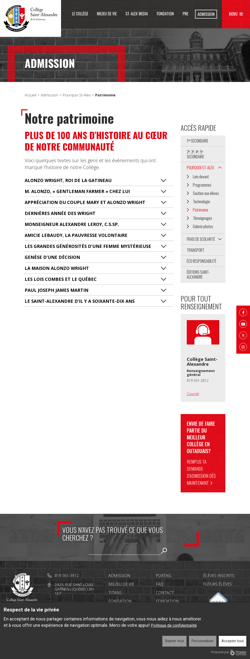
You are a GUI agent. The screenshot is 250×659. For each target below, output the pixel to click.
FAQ (159, 584)
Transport (195, 250)
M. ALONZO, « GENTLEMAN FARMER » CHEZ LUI (77, 191)
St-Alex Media (136, 14)
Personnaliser (203, 641)
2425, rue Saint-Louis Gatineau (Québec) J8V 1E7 (74, 589)
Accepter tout (232, 641)
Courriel (193, 393)
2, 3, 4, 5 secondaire (195, 154)
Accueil (30, 94)
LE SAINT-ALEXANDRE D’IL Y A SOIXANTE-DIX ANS (80, 301)
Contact (165, 592)
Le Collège (80, 14)
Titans (115, 592)
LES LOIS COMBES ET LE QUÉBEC (61, 279)
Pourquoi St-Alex (77, 94)
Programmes (202, 185)
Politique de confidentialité (174, 625)
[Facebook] (243, 312)
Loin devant (201, 177)
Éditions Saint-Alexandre (198, 274)
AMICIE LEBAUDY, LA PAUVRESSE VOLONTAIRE (76, 235)
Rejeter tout (174, 641)
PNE (185, 14)
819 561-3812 (197, 380)
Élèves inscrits (218, 575)
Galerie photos (203, 226)
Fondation (165, 14)
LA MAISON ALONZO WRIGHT (57, 268)
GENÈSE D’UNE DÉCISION (52, 257)
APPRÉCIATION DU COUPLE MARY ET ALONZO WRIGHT (85, 202)
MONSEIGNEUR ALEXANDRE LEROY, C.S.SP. (72, 224)
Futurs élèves (217, 584)
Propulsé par (228, 652)
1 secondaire (197, 140)
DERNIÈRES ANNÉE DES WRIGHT (60, 213)
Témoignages (202, 218)
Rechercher (164, 551)
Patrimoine (200, 210)
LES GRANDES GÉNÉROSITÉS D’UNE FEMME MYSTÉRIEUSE (88, 246)
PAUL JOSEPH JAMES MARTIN (56, 290)
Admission (206, 14)
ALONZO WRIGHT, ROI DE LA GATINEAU (68, 180)
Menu (233, 14)
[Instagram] (243, 347)
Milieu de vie (107, 14)
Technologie (201, 201)
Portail (164, 575)
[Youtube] (243, 324)
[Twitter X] (243, 335)
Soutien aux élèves (206, 193)
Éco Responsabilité (201, 261)
